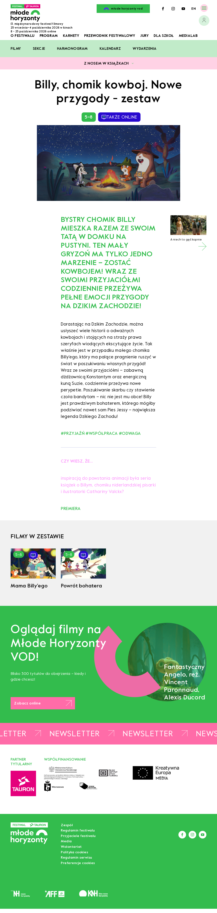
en (193, 8)
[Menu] (204, 8)
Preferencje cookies (78, 863)
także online (119, 117)
